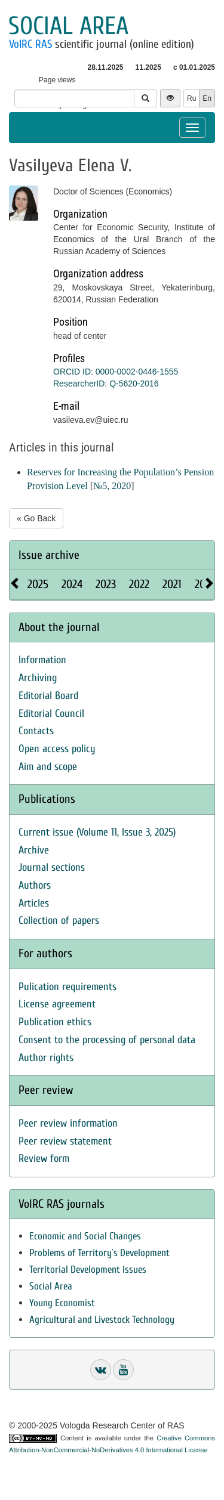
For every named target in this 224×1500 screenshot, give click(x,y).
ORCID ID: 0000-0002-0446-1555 (115, 371)
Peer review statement (65, 1141)
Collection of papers (59, 920)
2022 (139, 584)
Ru (191, 98)
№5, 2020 (112, 486)
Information (42, 660)
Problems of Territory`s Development (99, 1252)
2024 (72, 584)
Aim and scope (48, 766)
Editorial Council (51, 713)
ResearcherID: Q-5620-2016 (106, 383)
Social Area (50, 1286)
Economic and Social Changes (85, 1236)
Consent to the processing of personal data (107, 1040)
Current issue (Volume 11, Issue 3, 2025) (97, 832)
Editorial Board (48, 695)
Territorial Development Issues (87, 1269)
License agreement (57, 1004)
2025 (37, 584)
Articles (34, 903)
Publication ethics (55, 1022)
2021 (172, 584)
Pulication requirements (67, 987)
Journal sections (52, 867)
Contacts (36, 731)
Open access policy (57, 749)
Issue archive (49, 555)
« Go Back (36, 518)
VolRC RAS (30, 44)
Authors (35, 885)
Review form (44, 1158)
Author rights (46, 1057)
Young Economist (62, 1303)
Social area (68, 26)
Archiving (38, 678)
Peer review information (68, 1123)
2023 (106, 584)
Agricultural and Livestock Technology (101, 1319)
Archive (34, 850)
